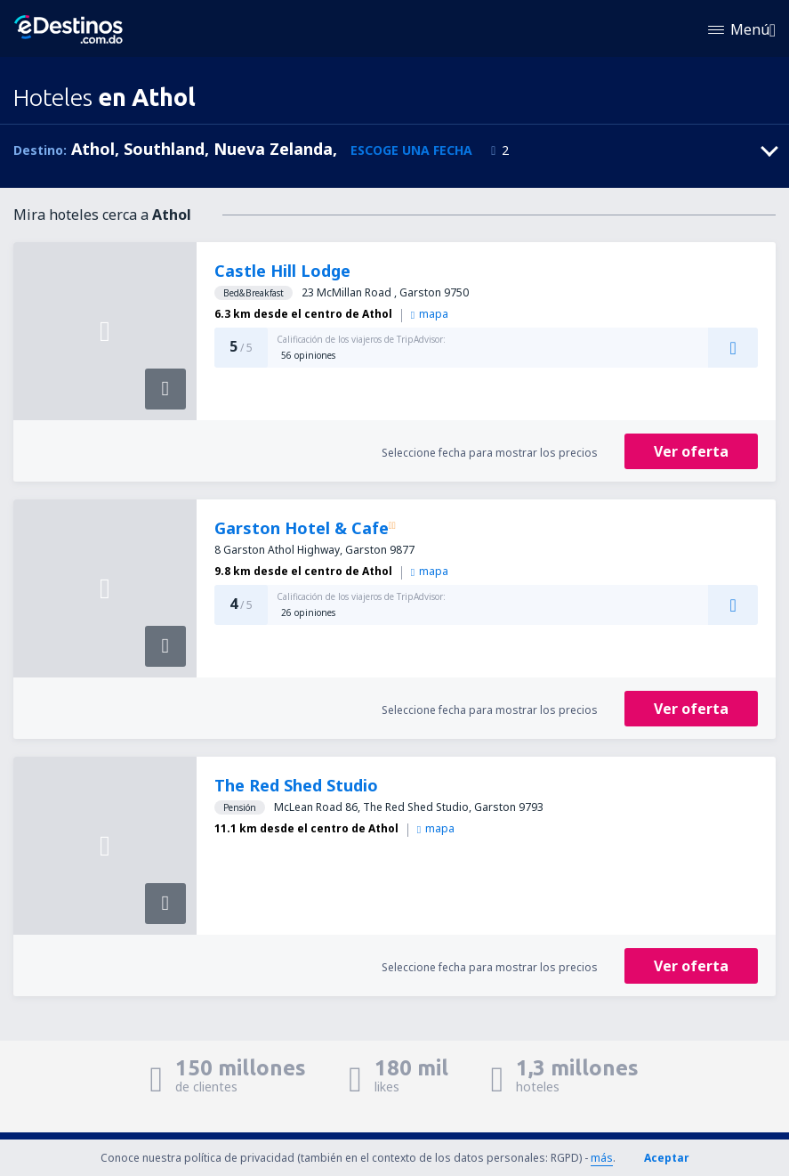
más (602, 1157)
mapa (429, 313)
